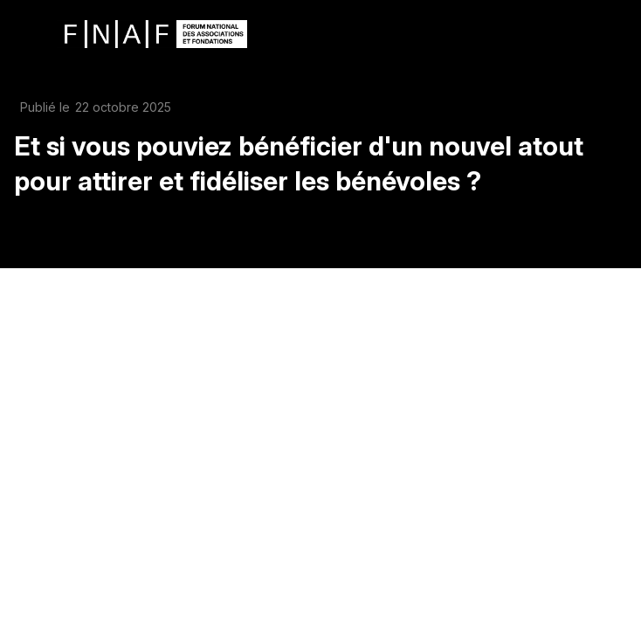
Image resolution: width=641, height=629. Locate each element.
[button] (26, 33)
